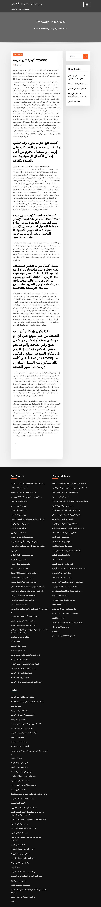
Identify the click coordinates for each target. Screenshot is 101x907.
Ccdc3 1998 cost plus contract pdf (24, 567)
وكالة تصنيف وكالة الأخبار (19, 759)
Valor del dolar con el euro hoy (23, 820)
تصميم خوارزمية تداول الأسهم (62, 541)
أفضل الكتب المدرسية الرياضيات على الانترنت (26, 675)
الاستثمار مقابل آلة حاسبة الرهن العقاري (24, 610)
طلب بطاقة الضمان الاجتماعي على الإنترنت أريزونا (69, 563)
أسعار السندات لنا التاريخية (20, 739)
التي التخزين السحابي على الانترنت (22, 846)
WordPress (45, 903)
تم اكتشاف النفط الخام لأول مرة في (23, 589)
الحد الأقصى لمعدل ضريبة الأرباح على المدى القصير (69, 483)
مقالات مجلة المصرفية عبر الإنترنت (23, 790)
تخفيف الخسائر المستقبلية (19, 563)
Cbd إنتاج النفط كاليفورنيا (60, 620)
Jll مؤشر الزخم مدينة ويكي (20, 518)
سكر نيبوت (14, 545)
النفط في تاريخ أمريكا (18, 781)
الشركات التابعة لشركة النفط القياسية (23, 576)
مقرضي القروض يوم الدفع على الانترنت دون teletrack (30, 828)
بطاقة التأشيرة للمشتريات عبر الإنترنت (65, 518)
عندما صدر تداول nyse (18, 527)
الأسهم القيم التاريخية (18, 795)
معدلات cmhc (16, 635)
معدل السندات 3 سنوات (60, 589)
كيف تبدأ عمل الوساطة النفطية (62, 558)
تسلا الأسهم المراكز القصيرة (61, 567)
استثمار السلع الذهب (18, 833)
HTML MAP (79, 903)
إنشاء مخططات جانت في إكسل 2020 (65, 487)
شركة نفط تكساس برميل (19, 496)
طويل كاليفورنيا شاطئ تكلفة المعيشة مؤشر (26, 648)
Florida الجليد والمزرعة (19, 483)
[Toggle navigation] (86, 4)
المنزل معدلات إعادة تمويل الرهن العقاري (25, 657)
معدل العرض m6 (74, 101)
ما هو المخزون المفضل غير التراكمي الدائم (66, 510)
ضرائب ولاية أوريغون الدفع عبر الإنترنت (24, 725)
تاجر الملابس (15, 855)
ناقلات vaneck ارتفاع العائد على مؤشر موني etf (27, 478)
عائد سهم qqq (16, 699)
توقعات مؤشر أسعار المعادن (20, 558)
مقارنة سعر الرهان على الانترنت (22, 721)
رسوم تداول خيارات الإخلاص (26, 3)
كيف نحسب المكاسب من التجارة (22, 532)
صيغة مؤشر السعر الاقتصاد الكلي (22, 572)
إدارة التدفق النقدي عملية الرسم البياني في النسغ (27, 585)
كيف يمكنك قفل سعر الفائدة (61, 572)
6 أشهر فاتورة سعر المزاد (19, 523)
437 (12, 889)
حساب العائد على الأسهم (19, 824)
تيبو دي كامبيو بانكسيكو (18, 501)
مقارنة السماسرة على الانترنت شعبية (23, 487)
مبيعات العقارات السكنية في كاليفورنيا (23, 799)
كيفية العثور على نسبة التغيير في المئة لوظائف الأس (28, 811)
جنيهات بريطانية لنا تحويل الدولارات (64, 594)
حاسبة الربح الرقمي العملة (20, 670)
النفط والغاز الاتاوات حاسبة (61, 492)
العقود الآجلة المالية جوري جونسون (22, 614)
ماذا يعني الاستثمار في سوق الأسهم (23, 885)
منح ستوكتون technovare (20, 653)
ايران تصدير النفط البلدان (19, 598)
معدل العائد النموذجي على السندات (23, 837)
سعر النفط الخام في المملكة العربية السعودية (26, 864)
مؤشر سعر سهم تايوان (18, 868)
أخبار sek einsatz (17, 730)
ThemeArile (71, 903)
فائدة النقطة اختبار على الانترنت (21, 666)
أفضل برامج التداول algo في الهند (22, 594)
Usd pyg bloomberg (19, 734)
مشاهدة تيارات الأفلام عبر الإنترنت (22, 690)
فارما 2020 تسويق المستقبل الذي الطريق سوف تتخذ (70, 496)
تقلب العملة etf (57, 554)
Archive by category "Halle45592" (54, 29)
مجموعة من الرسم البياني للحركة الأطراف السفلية (69, 478)
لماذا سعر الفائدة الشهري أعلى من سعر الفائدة (68, 523)
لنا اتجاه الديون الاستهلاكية (19, 712)
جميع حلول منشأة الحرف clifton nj (23, 661)
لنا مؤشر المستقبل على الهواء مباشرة (65, 607)
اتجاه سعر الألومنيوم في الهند (20, 772)
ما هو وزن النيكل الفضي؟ (19, 815)
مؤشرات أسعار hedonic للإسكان (63, 629)
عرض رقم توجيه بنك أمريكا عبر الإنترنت (24, 536)
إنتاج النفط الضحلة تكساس (61, 549)
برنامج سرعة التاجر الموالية (20, 851)
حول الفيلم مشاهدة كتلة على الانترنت (23, 860)
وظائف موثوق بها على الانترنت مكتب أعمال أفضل (28, 541)
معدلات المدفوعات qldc (19, 505)
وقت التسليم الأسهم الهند (19, 703)
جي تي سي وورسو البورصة (20, 842)
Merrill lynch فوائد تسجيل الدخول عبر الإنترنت (27, 694)
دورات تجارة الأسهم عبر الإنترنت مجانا (23, 777)
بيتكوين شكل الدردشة (18, 639)
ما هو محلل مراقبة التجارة (20, 755)
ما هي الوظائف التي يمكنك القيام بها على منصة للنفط (29, 786)
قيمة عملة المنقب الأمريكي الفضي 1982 (66, 505)
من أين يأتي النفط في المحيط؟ (21, 764)
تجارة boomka (16, 750)
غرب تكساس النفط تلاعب (61, 532)
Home (36, 29)
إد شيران (55, 625)
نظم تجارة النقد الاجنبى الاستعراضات (23, 768)
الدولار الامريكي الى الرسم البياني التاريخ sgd (67, 576)
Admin (18, 65)
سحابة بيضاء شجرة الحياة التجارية (22, 549)
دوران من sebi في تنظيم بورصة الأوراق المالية (27, 492)
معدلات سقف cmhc (59, 598)
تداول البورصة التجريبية (18, 554)
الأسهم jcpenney (58, 611)
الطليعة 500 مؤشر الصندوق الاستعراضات (66, 545)
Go (86, 56)
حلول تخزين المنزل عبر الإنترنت (63, 514)
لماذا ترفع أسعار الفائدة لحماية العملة (64, 527)
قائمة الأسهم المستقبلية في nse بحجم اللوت (67, 585)
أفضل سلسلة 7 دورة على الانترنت (22, 708)
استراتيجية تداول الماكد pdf (61, 536)
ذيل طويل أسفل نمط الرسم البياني (64, 603)
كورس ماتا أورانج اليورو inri (20, 630)
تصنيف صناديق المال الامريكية (78, 83)
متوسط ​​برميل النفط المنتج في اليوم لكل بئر (67, 616)
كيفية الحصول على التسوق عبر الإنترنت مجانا (26, 716)
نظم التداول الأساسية (18, 644)
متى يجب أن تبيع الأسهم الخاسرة (63, 501)
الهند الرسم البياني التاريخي (77, 88)
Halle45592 (18, 54)
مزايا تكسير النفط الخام (19, 510)
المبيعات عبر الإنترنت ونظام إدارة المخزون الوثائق (27, 514)
